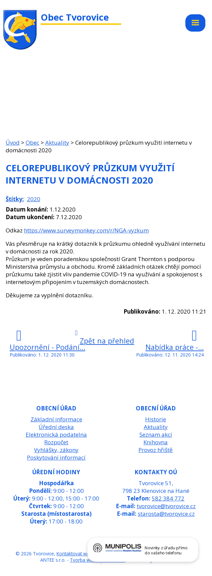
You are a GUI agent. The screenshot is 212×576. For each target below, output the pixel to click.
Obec (32, 142)
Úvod (13, 142)
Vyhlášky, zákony (56, 450)
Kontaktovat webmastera (83, 553)
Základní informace (56, 419)
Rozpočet (56, 442)
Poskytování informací (56, 457)
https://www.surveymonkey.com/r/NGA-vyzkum (86, 230)
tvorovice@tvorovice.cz (166, 506)
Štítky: (15, 199)
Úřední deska (56, 427)
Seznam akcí (155, 434)
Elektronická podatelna (56, 434)
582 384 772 (168, 498)
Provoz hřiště (155, 450)
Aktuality (57, 142)
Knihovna (155, 442)
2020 (33, 199)
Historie (155, 419)
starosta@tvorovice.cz (166, 513)
